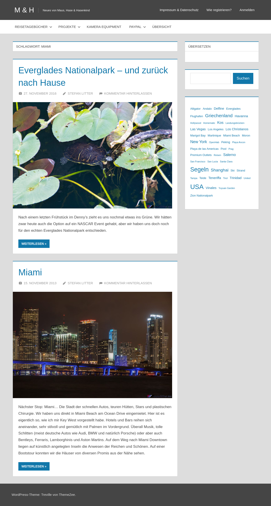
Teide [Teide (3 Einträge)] (202, 178)
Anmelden (247, 10)
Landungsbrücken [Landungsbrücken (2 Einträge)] (235, 123)
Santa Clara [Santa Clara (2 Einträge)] (226, 161)
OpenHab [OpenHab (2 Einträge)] (214, 142)
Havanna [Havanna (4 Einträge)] (241, 116)
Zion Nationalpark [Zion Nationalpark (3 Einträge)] (201, 195)
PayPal (137, 27)
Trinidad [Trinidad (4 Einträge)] (236, 178)
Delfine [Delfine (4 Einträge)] (219, 108)
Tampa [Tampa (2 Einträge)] (193, 178)
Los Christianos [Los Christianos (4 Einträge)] (237, 129)
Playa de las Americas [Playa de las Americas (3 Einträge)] (204, 148)
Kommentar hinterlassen (128, 93)
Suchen (243, 78)
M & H (24, 10)
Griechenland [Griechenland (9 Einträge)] (219, 115)
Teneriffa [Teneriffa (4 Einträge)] (214, 178)
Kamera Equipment (104, 27)
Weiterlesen (32, 243)
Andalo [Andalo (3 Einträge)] (207, 108)
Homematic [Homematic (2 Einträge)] (209, 123)
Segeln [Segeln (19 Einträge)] (199, 169)
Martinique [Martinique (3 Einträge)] (214, 135)
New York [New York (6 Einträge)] (198, 142)
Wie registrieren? (219, 10)
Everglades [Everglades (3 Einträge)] (233, 108)
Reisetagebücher (33, 27)
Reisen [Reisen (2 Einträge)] (217, 155)
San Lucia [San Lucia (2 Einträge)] (212, 161)
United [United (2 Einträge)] (247, 178)
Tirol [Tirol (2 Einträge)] (225, 178)
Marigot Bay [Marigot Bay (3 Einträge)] (198, 135)
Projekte (69, 27)
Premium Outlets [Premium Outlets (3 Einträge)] (201, 155)
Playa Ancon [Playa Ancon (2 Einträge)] (238, 142)
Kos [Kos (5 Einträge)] (220, 123)
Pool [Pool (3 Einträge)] (223, 148)
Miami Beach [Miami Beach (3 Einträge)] (231, 135)
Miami (30, 272)
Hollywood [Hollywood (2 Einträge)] (195, 123)
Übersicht (161, 27)
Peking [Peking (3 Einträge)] (225, 142)
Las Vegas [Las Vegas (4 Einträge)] (198, 129)
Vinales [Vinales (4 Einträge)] (211, 188)
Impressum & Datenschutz (179, 10)
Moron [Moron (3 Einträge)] (246, 135)
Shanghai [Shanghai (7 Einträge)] (220, 170)
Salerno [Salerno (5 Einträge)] (229, 155)
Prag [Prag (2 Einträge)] (231, 149)
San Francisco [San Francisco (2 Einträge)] (197, 161)
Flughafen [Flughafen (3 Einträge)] (196, 116)
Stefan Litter (80, 93)
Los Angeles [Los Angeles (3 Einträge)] (215, 129)
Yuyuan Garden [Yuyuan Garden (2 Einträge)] (227, 188)
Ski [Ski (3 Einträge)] (232, 170)
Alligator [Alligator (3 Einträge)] (195, 108)
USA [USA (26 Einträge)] (197, 186)
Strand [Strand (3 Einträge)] (241, 170)
